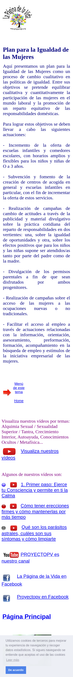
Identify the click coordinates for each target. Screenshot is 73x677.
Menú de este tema (19, 388)
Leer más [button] (12, 660)
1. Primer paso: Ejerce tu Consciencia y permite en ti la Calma (35, 490)
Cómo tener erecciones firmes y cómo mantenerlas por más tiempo (35, 511)
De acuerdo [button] (15, 670)
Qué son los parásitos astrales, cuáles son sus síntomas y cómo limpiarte (34, 532)
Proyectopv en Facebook (43, 596)
